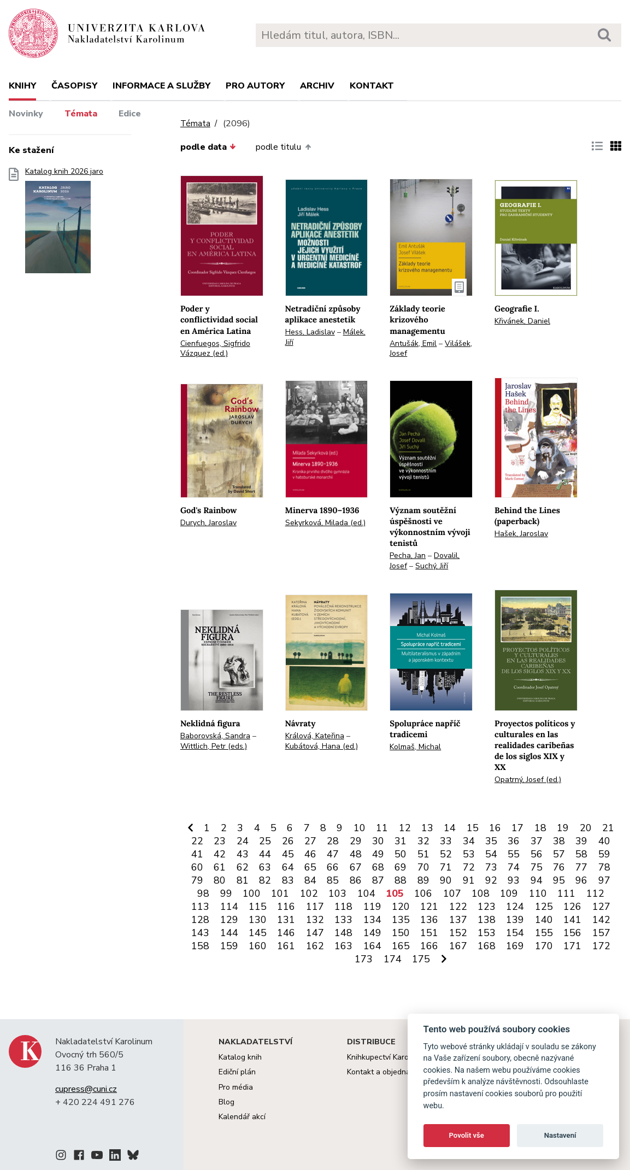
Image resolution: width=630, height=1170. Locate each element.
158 (200, 946)
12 (405, 827)
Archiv (317, 86)
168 (487, 946)
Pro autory (255, 86)
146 (286, 932)
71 (446, 867)
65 (310, 867)
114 (229, 906)
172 (601, 946)
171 (572, 946)
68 (378, 867)
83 (288, 880)
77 (581, 867)
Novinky (26, 114)
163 (343, 946)
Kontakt (372, 86)
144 (229, 932)
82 (265, 880)
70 (423, 867)
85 (333, 880)
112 (595, 893)
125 (544, 906)
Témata (80, 114)
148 (343, 932)
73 (491, 867)
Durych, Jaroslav (208, 523)
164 (372, 946)
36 (514, 841)
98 (203, 893)
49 (378, 854)
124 (515, 906)
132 (315, 919)
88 (401, 880)
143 (200, 932)
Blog (226, 1102)
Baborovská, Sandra (215, 736)
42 (220, 854)
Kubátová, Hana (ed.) (321, 746)
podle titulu (283, 147)
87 (378, 880)
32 (423, 841)
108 (481, 893)
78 (604, 867)
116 (286, 906)
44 (265, 854)
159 (229, 946)
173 (364, 959)
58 (581, 854)
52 (446, 854)
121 (429, 906)
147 (315, 932)
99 (226, 893)
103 (337, 893)
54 (491, 854)
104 (366, 893)
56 (537, 854)
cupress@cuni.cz (86, 1089)
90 (446, 880)
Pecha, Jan (408, 555)
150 (401, 932)
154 (515, 932)
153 (487, 932)
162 (315, 946)
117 (315, 906)
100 (252, 893)
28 (333, 841)
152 (458, 932)
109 (509, 893)
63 (265, 867)
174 (393, 959)
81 (243, 880)
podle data (208, 147)
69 (401, 867)
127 (601, 906)
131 (286, 919)
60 (197, 867)
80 (220, 880)
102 (309, 893)
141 (572, 919)
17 (517, 827)
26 (288, 841)
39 (581, 841)
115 (258, 906)
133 (343, 919)
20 (586, 827)
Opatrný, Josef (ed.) (527, 779)
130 (258, 919)
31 (401, 841)
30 (378, 841)
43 (243, 854)
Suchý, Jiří (431, 566)
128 (200, 919)
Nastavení (560, 1135)
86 (356, 880)
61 (220, 867)
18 (540, 827)
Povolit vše (466, 1135)
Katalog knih (240, 1057)
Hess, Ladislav (310, 332)
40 (604, 841)
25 (265, 841)
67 (356, 867)
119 (372, 906)
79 (197, 880)
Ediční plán (237, 1072)
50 (401, 854)
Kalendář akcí (242, 1117)
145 (258, 932)
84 (310, 880)
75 (537, 867)
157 (601, 932)
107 (452, 893)
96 (581, 880)
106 (423, 893)
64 (288, 867)
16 (495, 827)
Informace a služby (161, 86)
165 (401, 946)
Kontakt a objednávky (384, 1072)
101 (280, 893)
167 (458, 946)
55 (514, 854)
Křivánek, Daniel (522, 321)
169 (515, 946)
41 (197, 854)
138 (487, 919)
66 (333, 867)
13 (427, 827)
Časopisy (74, 86)
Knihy (22, 86)
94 (537, 880)
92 (491, 880)
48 (356, 854)
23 (220, 841)
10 (360, 827)
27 (310, 841)
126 (572, 906)
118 (343, 906)
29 (356, 841)
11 (382, 827)
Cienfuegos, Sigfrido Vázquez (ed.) (215, 348)
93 (514, 880)
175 (421, 959)
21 (608, 827)
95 (559, 880)
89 (423, 880)
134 (372, 919)
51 (423, 854)
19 (563, 827)
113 (200, 906)
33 (446, 841)
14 (450, 827)
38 (559, 841)
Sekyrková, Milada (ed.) (325, 523)
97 (604, 880)
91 (469, 880)
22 (197, 841)
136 (429, 919)
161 (286, 946)
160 (258, 946)
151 (429, 932)
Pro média (236, 1087)
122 (458, 906)
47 (333, 854)
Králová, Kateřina (314, 736)
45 (288, 854)
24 (243, 841)
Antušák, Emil (413, 343)
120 (401, 906)
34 (469, 841)
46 (310, 854)
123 (487, 906)
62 (243, 867)
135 (401, 919)
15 (473, 827)
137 (458, 919)
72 (469, 867)
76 (559, 867)
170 (544, 946)
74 (514, 867)
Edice (130, 114)
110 (538, 893)
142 (601, 919)
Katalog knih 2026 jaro (64, 224)
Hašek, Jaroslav (521, 533)
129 (229, 919)
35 (491, 841)
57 (559, 854)
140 (544, 919)
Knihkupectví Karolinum (387, 1057)
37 (537, 841)
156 (572, 932)
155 (544, 932)
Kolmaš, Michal (415, 747)
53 (469, 854)
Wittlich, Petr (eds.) (213, 746)
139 (515, 919)
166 (429, 946)
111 (566, 893)
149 (372, 932)
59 (604, 854)
